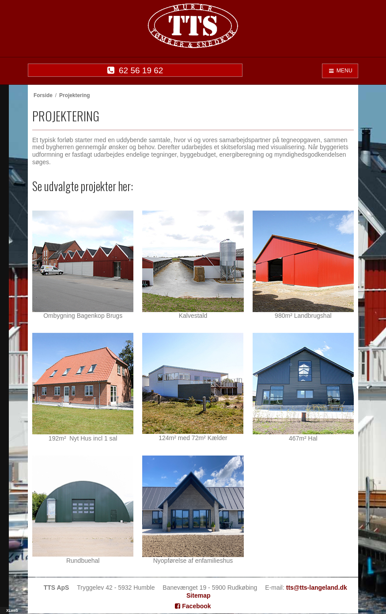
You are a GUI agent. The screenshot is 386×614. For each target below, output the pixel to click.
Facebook (193, 606)
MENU (340, 71)
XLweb (12, 610)
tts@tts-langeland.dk (316, 587)
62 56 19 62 (135, 70)
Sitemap (198, 595)
